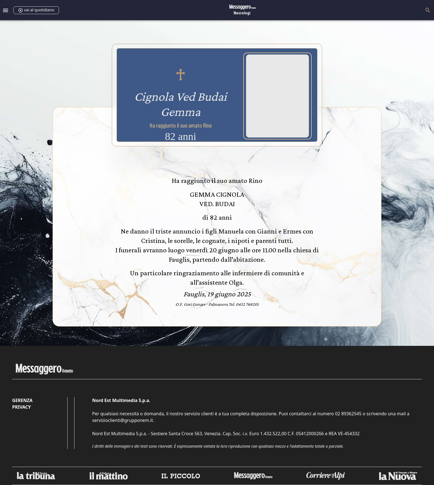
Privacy (21, 407)
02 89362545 (348, 414)
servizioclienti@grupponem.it (122, 420)
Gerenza (22, 400)
